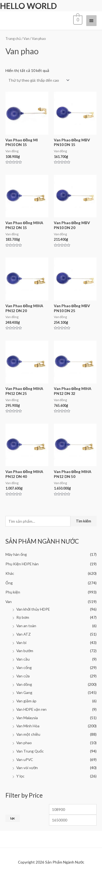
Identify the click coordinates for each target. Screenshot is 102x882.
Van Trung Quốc (30, 751)
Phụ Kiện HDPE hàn (22, 563)
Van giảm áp (26, 701)
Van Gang (24, 692)
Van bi (21, 642)
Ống (9, 582)
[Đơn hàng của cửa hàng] (37, 80)
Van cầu (23, 659)
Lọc (12, 818)
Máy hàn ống (16, 554)
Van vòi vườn (27, 767)
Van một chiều (28, 734)
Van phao (24, 742)
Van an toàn (26, 625)
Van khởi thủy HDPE (33, 609)
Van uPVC (24, 759)
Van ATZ (23, 634)
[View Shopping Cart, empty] (77, 20)
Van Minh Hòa (27, 726)
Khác (9, 573)
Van (8, 601)
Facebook (18, 876)
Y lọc (20, 776)
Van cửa (23, 676)
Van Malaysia (27, 717)
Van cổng (24, 667)
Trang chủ (13, 39)
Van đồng (24, 684)
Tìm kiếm (83, 521)
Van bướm (24, 650)
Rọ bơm (22, 617)
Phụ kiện (12, 592)
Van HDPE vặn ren (31, 709)
